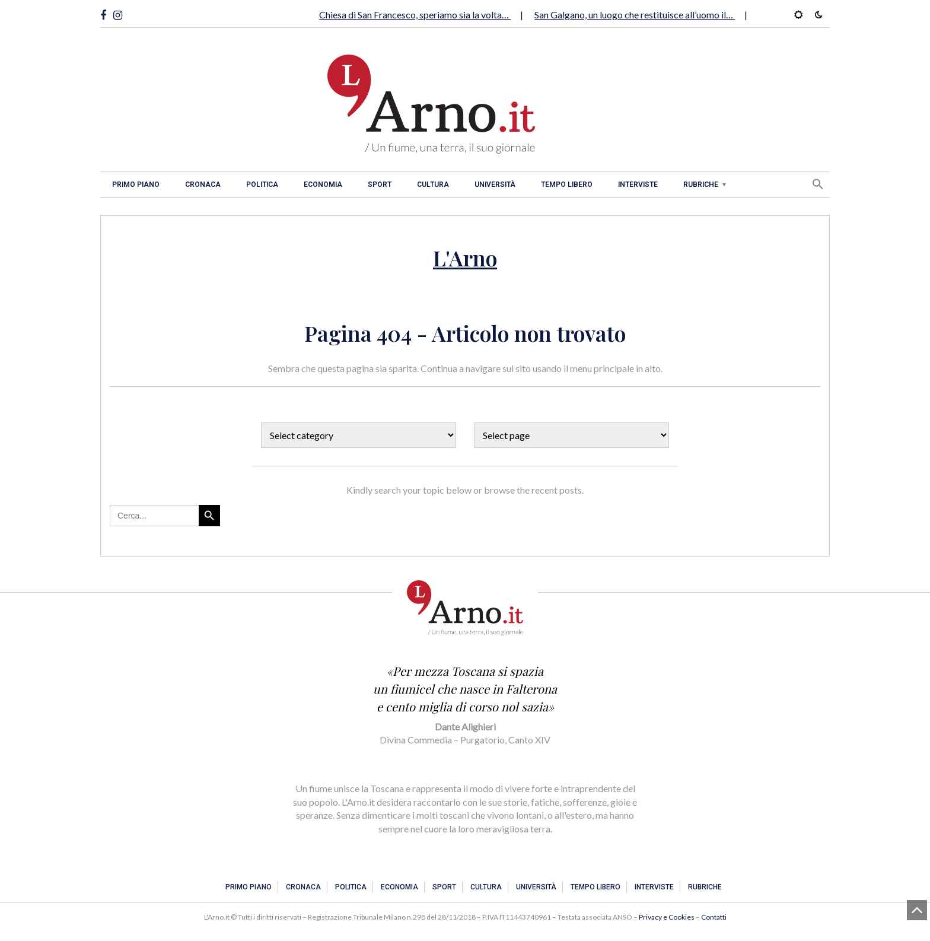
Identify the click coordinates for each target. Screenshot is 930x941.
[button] (818, 184)
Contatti (714, 917)
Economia (323, 184)
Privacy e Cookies (667, 917)
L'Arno (465, 257)
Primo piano (136, 184)
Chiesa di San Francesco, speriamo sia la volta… (415, 14)
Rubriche (700, 184)
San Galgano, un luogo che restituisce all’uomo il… (634, 14)
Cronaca (203, 184)
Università (494, 184)
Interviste (638, 184)
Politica (262, 184)
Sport (379, 184)
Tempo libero (567, 184)
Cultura (433, 184)
